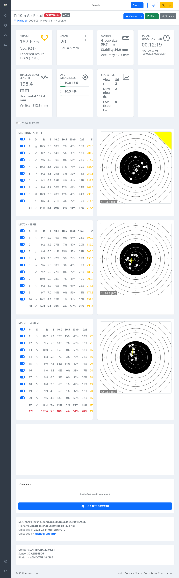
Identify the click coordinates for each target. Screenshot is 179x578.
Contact (129, 573)
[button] (171, 124)
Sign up (166, 5)
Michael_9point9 (45, 533)
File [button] (151, 16)
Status (162, 573)
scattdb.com (32, 573)
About (170, 573)
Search (137, 5)
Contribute (150, 573)
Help (120, 573)
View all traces (30, 123)
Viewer (131, 16)
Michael (20, 20)
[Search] (110, 5)
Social (138, 573)
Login (153, 5)
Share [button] (167, 16)
